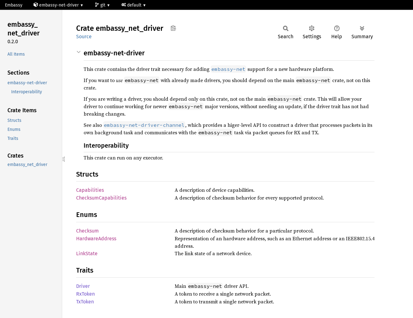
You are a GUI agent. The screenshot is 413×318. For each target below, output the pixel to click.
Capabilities (90, 190)
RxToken (85, 294)
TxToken (85, 302)
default (132, 5)
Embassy (13, 5)
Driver (83, 286)
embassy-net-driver (57, 5)
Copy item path (173, 28)
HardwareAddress (96, 239)
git (101, 5)
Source (84, 36)
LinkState (87, 253)
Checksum (87, 231)
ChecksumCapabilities (101, 198)
